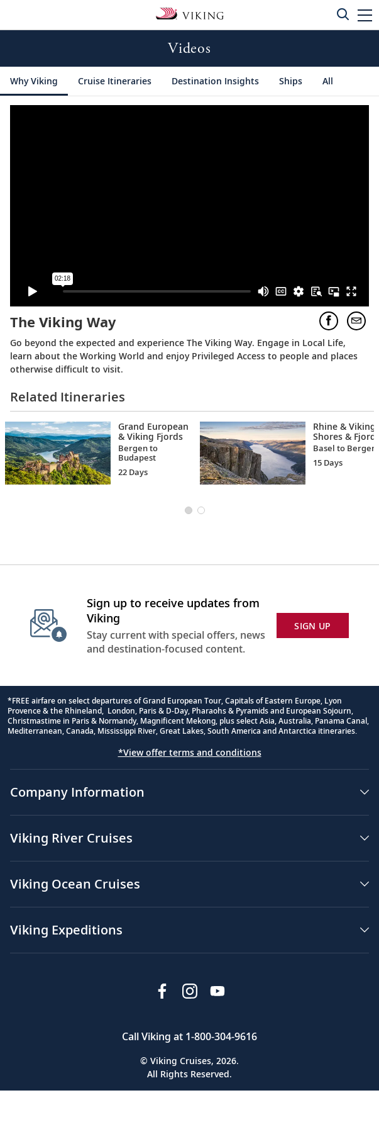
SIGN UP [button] (312, 626)
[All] (327, 81)
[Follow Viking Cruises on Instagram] (189, 991)
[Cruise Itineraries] (115, 81)
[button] (365, 15)
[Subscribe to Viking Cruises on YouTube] (217, 991)
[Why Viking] (34, 81)
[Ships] (290, 81)
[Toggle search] (342, 14)
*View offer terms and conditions (189, 752)
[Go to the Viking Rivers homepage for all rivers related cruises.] (190, 13)
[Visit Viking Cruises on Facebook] (162, 991)
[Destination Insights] (215, 81)
